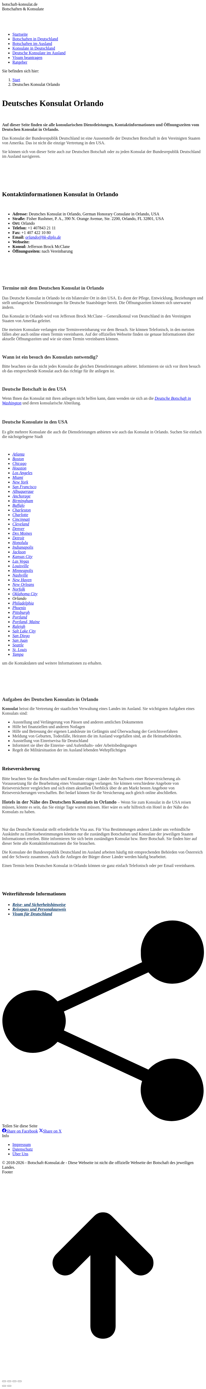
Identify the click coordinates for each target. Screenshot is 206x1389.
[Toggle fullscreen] (14, 1381)
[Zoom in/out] (20, 1381)
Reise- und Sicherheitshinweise (39, 904)
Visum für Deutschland (32, 914)
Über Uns (20, 1154)
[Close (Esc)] (4, 1381)
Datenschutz (22, 1149)
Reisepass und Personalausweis (39, 909)
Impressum (21, 1144)
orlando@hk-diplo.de (43, 237)
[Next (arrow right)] (9, 1386)
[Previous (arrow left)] (4, 1386)
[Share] (9, 1381)
